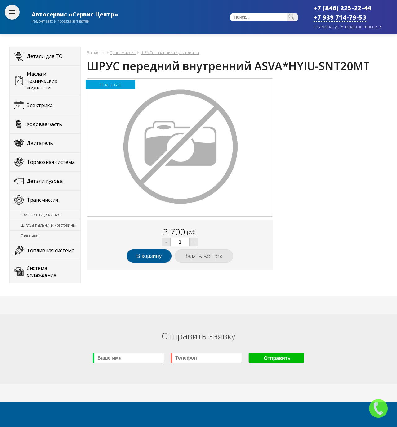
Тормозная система (51, 162)
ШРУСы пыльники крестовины (48, 225)
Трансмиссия (42, 199)
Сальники (29, 235)
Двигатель (40, 143)
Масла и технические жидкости (42, 80)
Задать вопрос (204, 256)
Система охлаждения (41, 271)
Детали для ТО (45, 56)
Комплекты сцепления (40, 214)
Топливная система (50, 250)
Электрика (40, 105)
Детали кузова (45, 181)
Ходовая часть (44, 124)
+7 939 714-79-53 (340, 17)
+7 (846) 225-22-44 (342, 8)
